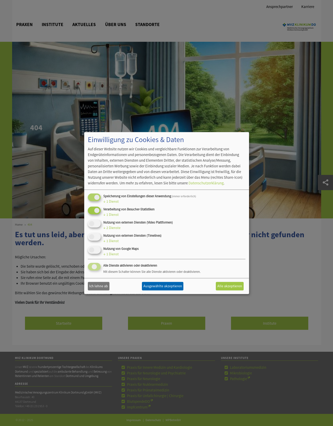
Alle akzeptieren (229, 286)
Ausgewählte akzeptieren (162, 286)
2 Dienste (112, 227)
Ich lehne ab (98, 286)
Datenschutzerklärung (206, 183)
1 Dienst (111, 201)
